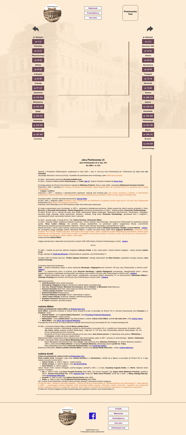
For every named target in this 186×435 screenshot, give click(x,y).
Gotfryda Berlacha (60, 254)
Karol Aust (118, 181)
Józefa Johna (137, 319)
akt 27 (87, 181)
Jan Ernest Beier (80, 364)
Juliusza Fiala (78, 374)
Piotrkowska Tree (78, 309)
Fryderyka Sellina (99, 346)
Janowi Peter (82, 199)
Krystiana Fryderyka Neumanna (98, 315)
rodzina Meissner (126, 348)
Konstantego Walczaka (56, 375)
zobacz (144, 228)
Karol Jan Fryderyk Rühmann (68, 321)
